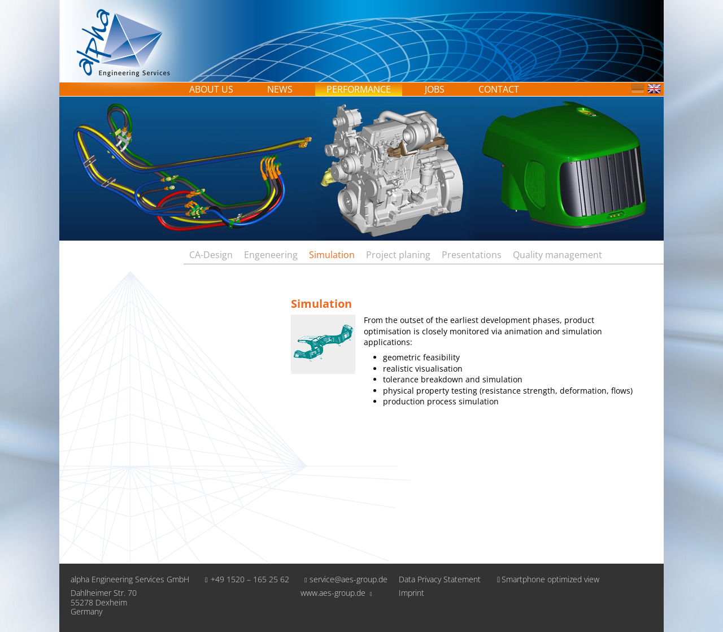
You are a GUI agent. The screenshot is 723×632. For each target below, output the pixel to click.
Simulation (332, 255)
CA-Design (211, 255)
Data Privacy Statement (440, 580)
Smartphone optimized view (545, 579)
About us (211, 89)
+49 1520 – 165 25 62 (245, 579)
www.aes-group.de (336, 592)
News (280, 89)
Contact (498, 89)
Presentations (472, 255)
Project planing (398, 255)
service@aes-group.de (344, 579)
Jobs (435, 89)
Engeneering (271, 255)
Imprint (411, 593)
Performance (358, 89)
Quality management (557, 255)
